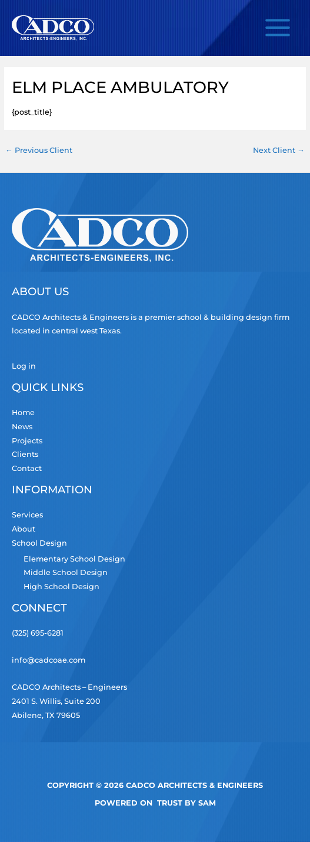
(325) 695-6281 (38, 633)
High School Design (61, 586)
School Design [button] (39, 543)
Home (23, 412)
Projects (27, 440)
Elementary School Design (74, 558)
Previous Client (38, 150)
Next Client (279, 150)
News (22, 426)
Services (27, 514)
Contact (27, 468)
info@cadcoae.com (48, 660)
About (23, 528)
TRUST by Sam (186, 802)
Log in (24, 366)
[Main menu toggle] (278, 28)
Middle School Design (66, 572)
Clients (25, 454)
